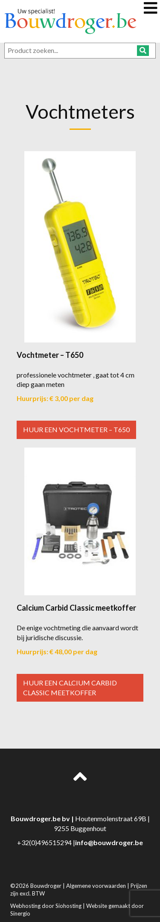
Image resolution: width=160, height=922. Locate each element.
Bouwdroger (46, 885)
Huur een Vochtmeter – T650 (76, 429)
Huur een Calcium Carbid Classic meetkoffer (70, 688)
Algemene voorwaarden (96, 885)
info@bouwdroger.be (109, 842)
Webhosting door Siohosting (46, 905)
